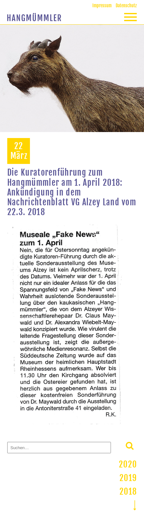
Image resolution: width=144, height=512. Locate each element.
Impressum (102, 5)
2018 (128, 491)
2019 (128, 478)
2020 (128, 464)
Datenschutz (126, 5)
